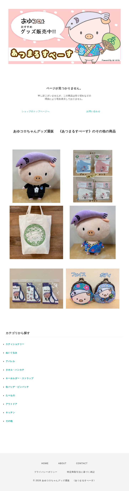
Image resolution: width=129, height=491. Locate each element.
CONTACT (81, 463)
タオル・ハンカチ (15, 370)
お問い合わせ (93, 111)
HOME (44, 463)
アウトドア (11, 404)
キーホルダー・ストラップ (19, 378)
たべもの (10, 395)
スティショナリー (15, 344)
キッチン (10, 412)
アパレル (10, 361)
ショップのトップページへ (36, 111)
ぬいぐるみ (11, 352)
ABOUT (62, 463)
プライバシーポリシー (45, 472)
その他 (9, 421)
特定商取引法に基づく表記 (81, 472)
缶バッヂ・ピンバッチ (17, 387)
